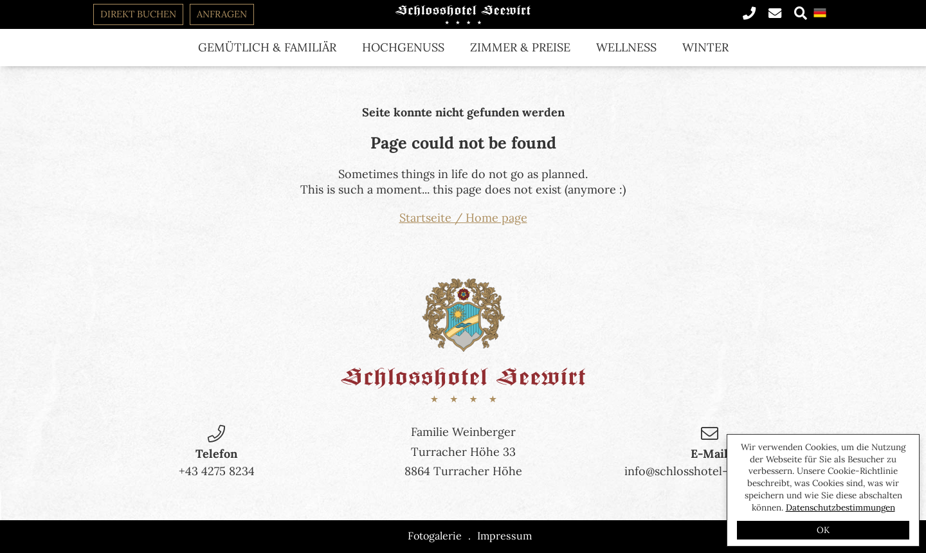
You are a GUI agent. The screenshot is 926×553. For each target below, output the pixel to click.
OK (823, 530)
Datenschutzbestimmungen (840, 507)
